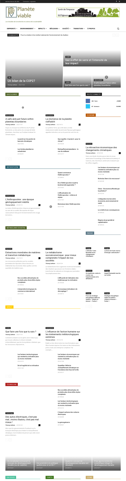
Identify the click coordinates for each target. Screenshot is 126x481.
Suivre (118, 106)
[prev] (114, 35)
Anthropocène (10, 195)
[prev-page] (6, 159)
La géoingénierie (64, 422)
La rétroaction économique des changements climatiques (101, 148)
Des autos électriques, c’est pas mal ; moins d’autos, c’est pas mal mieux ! (22, 420)
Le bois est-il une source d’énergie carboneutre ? (112, 251)
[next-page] (10, 159)
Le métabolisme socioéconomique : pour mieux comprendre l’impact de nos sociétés (61, 256)
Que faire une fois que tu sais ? (20, 331)
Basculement (98, 80)
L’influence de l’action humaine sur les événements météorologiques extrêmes (63, 334)
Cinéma (68, 82)
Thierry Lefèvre (10, 124)
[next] (117, 35)
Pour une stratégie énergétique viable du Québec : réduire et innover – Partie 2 (93, 298)
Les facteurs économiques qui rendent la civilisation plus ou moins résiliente (68, 357)
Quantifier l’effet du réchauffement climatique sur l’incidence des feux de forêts (68, 368)
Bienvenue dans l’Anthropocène (69, 204)
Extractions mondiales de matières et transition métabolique (22, 253)
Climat (68, 56)
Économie (89, 144)
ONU (9, 77)
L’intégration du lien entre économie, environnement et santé (108, 201)
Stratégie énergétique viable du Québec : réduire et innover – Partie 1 (111, 298)
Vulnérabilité (49, 328)
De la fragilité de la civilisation (28, 365)
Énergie (88, 248)
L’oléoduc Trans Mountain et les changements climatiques (91, 253)
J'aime (119, 101)
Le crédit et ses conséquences (109, 210)
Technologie (9, 413)
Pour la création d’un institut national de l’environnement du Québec (44, 35)
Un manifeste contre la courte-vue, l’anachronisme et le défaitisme (93, 276)
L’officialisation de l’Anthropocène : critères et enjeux (67, 195)
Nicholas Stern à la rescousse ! (109, 178)
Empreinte (9, 249)
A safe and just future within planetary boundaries (19, 120)
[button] (118, 28)
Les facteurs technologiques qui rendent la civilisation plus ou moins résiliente (28, 357)
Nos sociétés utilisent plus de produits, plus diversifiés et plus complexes (29, 280)
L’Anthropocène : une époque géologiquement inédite (19, 200)
